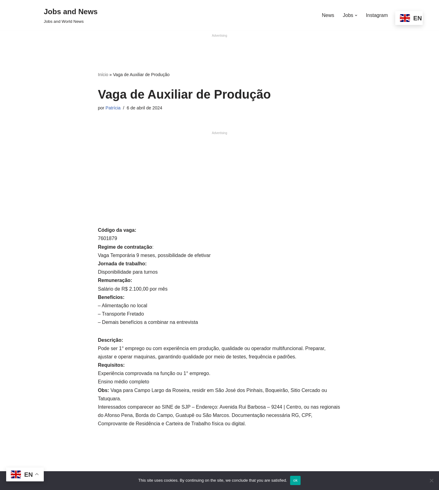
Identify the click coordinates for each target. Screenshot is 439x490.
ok (295, 480)
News (328, 15)
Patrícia (113, 107)
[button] (356, 15)
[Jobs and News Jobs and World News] (71, 15)
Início (103, 74)
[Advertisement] (219, 52)
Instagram (377, 15)
